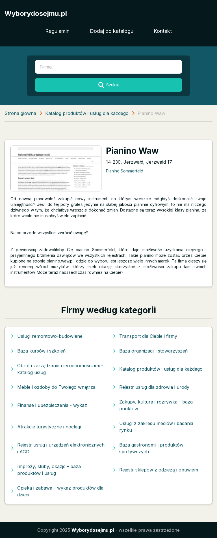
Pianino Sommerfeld (124, 170)
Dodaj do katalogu (111, 31)
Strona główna (20, 113)
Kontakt (163, 31)
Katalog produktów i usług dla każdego (87, 113)
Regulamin (57, 31)
